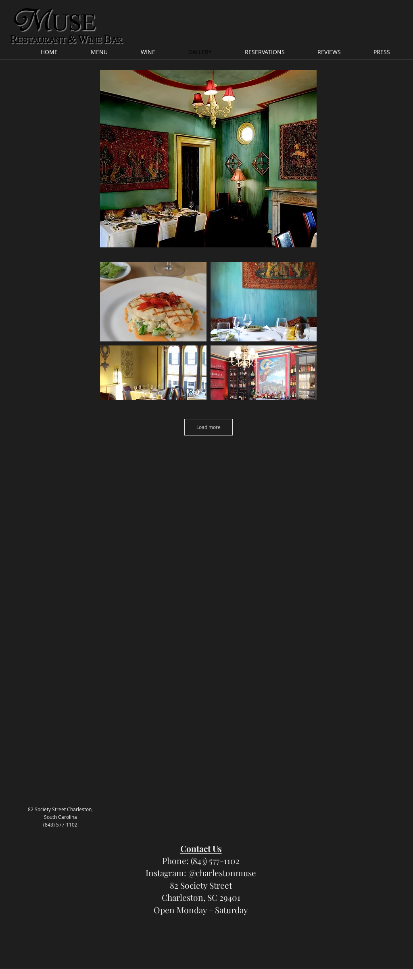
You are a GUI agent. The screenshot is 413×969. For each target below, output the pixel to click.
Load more (208, 427)
